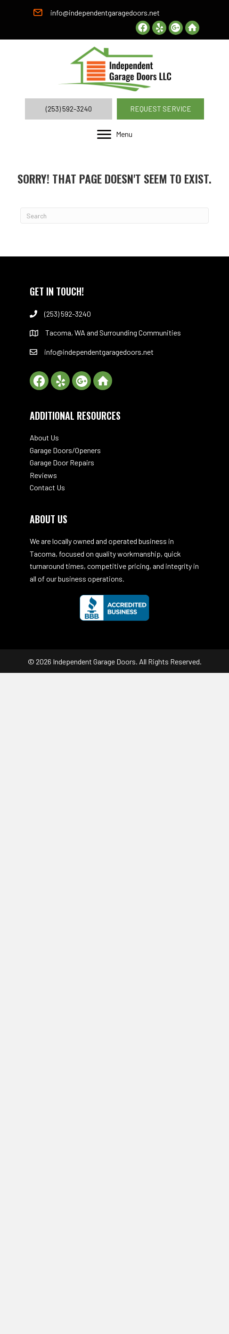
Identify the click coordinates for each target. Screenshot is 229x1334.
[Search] (114, 216)
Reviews (43, 475)
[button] (143, 28)
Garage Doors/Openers (65, 450)
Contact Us (47, 487)
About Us (44, 437)
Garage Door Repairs (62, 462)
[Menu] (114, 135)
